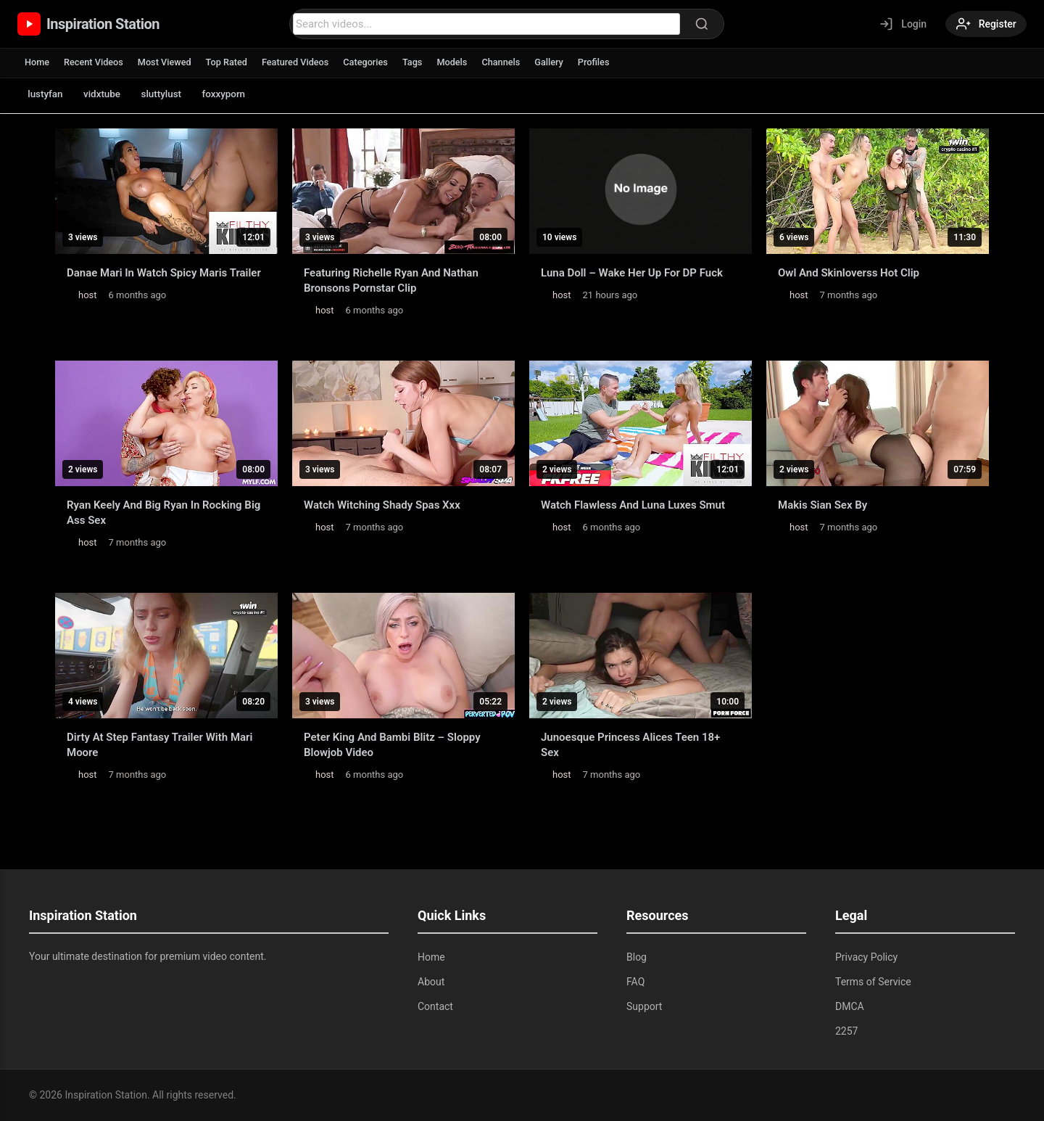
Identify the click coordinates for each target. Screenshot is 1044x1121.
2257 (846, 1031)
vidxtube (107, 94)
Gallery (558, 62)
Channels (509, 62)
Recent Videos (95, 62)
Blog (636, 957)
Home (37, 62)
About (431, 981)
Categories (372, 62)
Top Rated (230, 62)
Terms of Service (873, 981)
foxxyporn (238, 94)
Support (644, 1006)
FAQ (635, 981)
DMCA (849, 1006)
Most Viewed (167, 62)
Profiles (604, 62)
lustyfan (47, 94)
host (87, 295)
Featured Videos (300, 62)
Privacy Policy (866, 957)
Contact (435, 1006)
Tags (420, 62)
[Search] (699, 23)
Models (460, 62)
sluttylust (172, 94)
